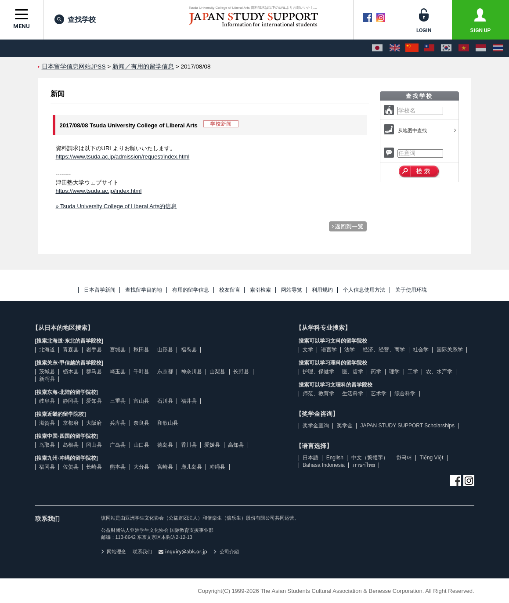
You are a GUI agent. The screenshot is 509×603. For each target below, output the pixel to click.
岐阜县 (47, 401)
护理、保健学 (318, 371)
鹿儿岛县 (191, 467)
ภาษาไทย (364, 465)
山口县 (141, 445)
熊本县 (118, 467)
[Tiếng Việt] (463, 48)
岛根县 (71, 445)
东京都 (165, 371)
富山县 (141, 401)
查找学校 (75, 19)
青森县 (71, 350)
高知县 (236, 445)
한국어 (404, 458)
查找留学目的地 (143, 290)
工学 (413, 371)
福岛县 (189, 350)
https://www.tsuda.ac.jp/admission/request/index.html (123, 156)
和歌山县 (167, 423)
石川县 (165, 401)
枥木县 (71, 371)
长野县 (241, 371)
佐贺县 (71, 467)
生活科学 (352, 393)
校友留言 (229, 290)
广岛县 (118, 445)
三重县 (118, 401)
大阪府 (94, 423)
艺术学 (378, 393)
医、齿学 (352, 371)
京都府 (71, 423)
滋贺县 (47, 423)
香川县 (189, 445)
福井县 (189, 401)
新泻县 (47, 379)
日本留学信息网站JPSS (74, 66)
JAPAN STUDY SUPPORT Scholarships (407, 425)
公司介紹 (226, 551)
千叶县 (141, 371)
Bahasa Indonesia (324, 465)
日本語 (310, 458)
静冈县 (71, 401)
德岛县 (165, 445)
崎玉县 (118, 371)
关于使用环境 (411, 290)
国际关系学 (450, 350)
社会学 (421, 350)
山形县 (165, 350)
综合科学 (404, 393)
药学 (376, 371)
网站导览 (291, 290)
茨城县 (47, 371)
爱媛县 (212, 445)
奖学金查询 (316, 425)
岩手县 (94, 350)
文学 (308, 350)
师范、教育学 (318, 393)
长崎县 (94, 467)
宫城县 (118, 350)
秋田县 (141, 350)
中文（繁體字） (369, 458)
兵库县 (118, 423)
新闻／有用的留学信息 (143, 66)
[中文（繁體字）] (429, 48)
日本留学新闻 (100, 290)
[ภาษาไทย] (498, 48)
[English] (394, 48)
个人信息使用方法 (364, 290)
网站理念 (113, 551)
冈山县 (94, 445)
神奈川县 (191, 371)
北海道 (47, 350)
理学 (394, 371)
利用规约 (322, 290)
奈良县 (141, 423)
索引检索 (260, 290)
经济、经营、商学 (384, 350)
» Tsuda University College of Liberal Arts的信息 (116, 206)
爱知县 (94, 401)
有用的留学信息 (190, 290)
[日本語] (377, 48)
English (334, 458)
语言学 (329, 350)
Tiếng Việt (431, 458)
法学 (349, 350)
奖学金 (345, 425)
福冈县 (47, 467)
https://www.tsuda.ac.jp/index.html (99, 191)
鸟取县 (47, 445)
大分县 (141, 467)
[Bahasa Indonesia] (480, 48)
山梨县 (217, 371)
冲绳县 (217, 467)
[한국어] (446, 48)
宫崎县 (165, 467)
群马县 (94, 371)
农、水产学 (439, 371)
